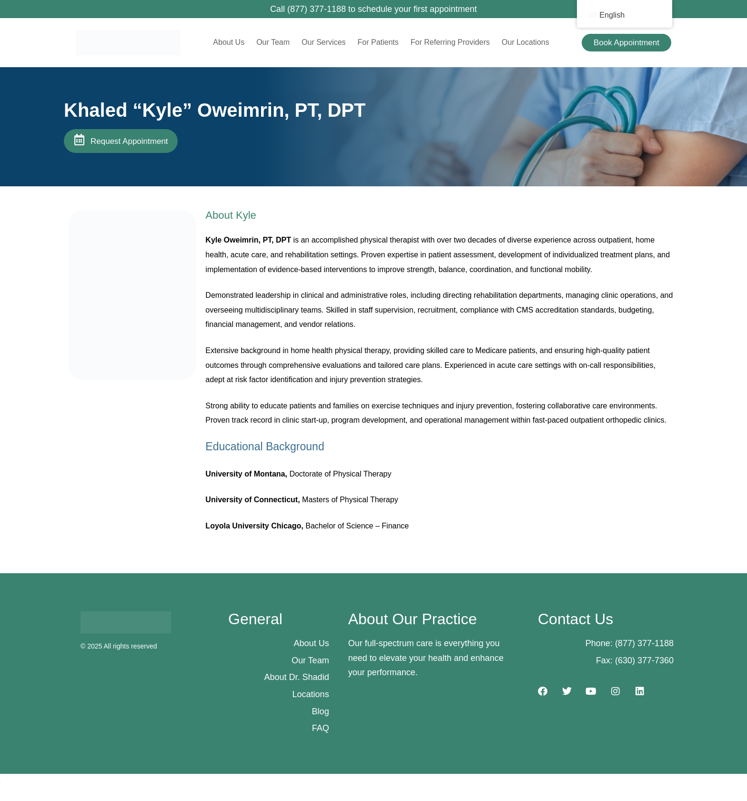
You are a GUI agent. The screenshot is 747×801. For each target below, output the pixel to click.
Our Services (323, 42)
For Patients (378, 42)
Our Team (273, 42)
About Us (228, 42)
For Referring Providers (450, 42)
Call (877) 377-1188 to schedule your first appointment (373, 9)
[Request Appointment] (79, 139)
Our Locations (525, 42)
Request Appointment (129, 141)
